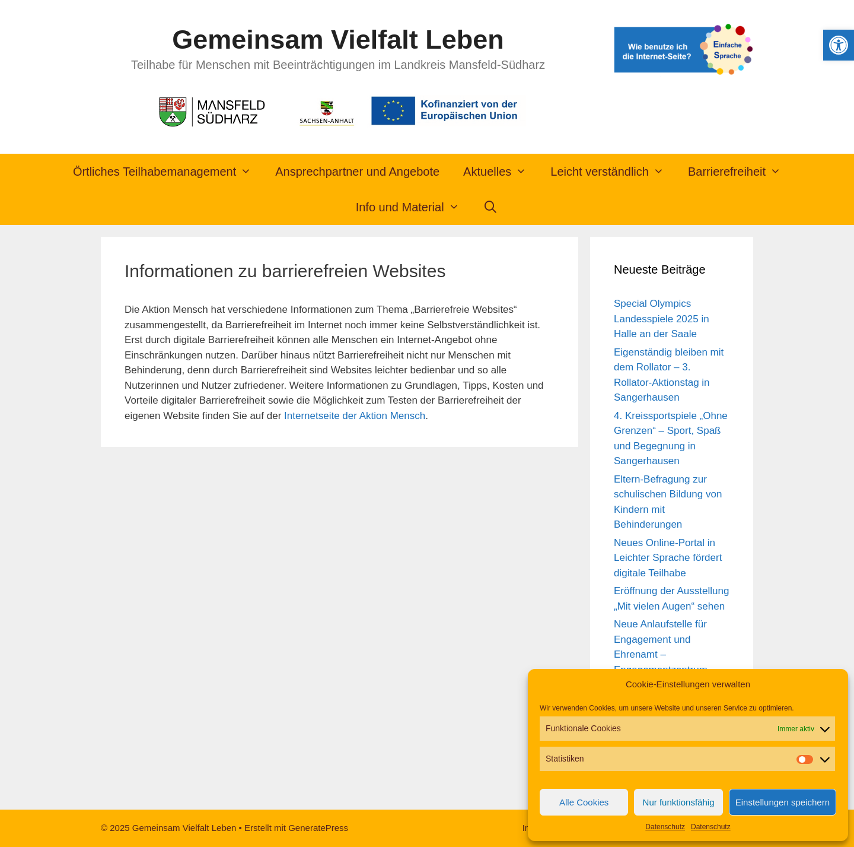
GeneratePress (318, 828)
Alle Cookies (583, 802)
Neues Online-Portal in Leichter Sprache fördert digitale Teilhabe (668, 558)
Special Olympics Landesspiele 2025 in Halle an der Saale (661, 319)
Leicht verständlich (613, 171)
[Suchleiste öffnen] (491, 207)
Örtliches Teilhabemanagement (168, 171)
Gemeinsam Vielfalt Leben (338, 39)
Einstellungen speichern (782, 802)
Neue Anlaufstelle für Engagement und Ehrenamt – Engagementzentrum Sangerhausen (661, 654)
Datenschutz (665, 827)
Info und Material (413, 207)
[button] (838, 45)
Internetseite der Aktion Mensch (354, 415)
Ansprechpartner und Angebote (357, 171)
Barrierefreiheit (740, 171)
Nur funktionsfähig (679, 802)
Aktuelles (500, 171)
